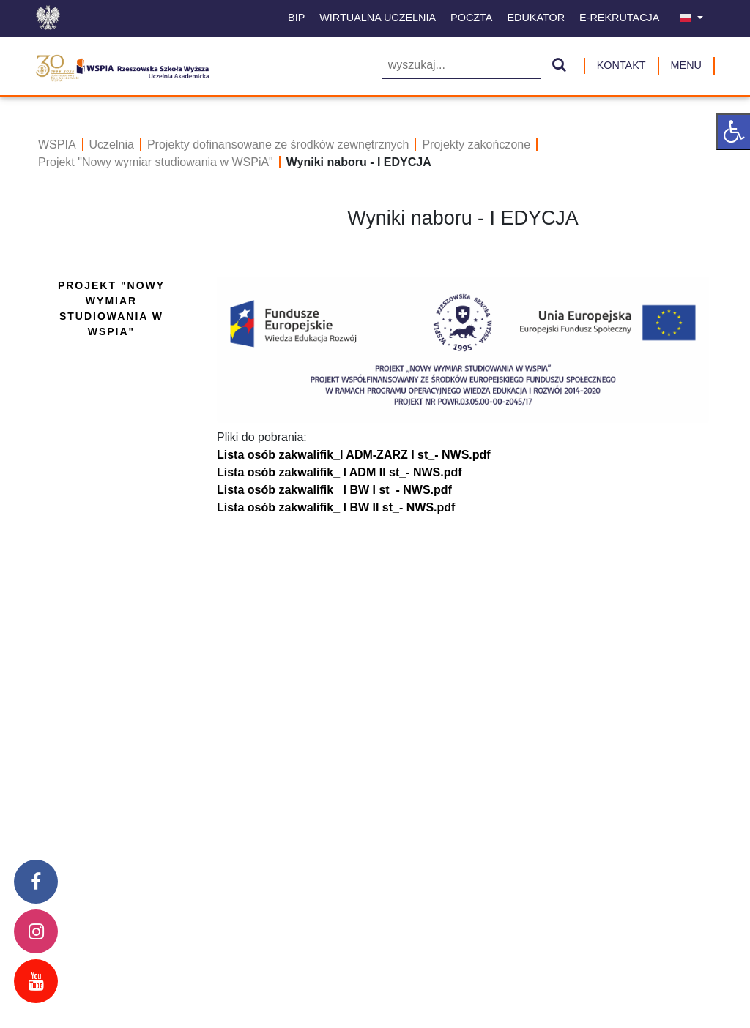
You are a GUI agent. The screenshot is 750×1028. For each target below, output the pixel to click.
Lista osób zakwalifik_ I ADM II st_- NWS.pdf (339, 472)
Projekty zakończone (476, 144)
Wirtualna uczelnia (377, 17)
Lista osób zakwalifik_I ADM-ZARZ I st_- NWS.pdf (354, 455)
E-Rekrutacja (619, 17)
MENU (686, 65)
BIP (296, 17)
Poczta (471, 17)
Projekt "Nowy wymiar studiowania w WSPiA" (155, 162)
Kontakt (621, 65)
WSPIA (57, 144)
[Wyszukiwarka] (461, 66)
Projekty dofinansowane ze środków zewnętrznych (278, 144)
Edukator (536, 17)
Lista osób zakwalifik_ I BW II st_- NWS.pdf (336, 507)
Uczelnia (111, 144)
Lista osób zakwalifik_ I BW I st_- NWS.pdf (334, 490)
